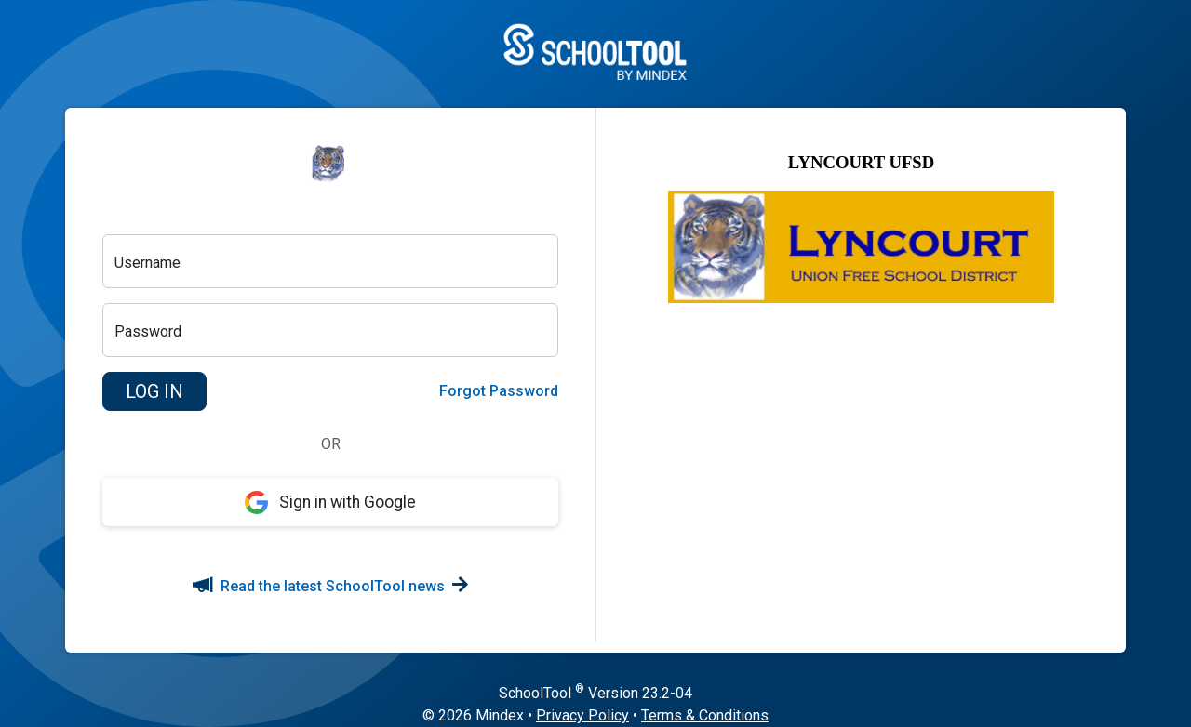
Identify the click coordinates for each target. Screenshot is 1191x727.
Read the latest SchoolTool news (330, 586)
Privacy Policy (582, 715)
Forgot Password (498, 391)
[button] (154, 391)
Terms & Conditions (705, 715)
